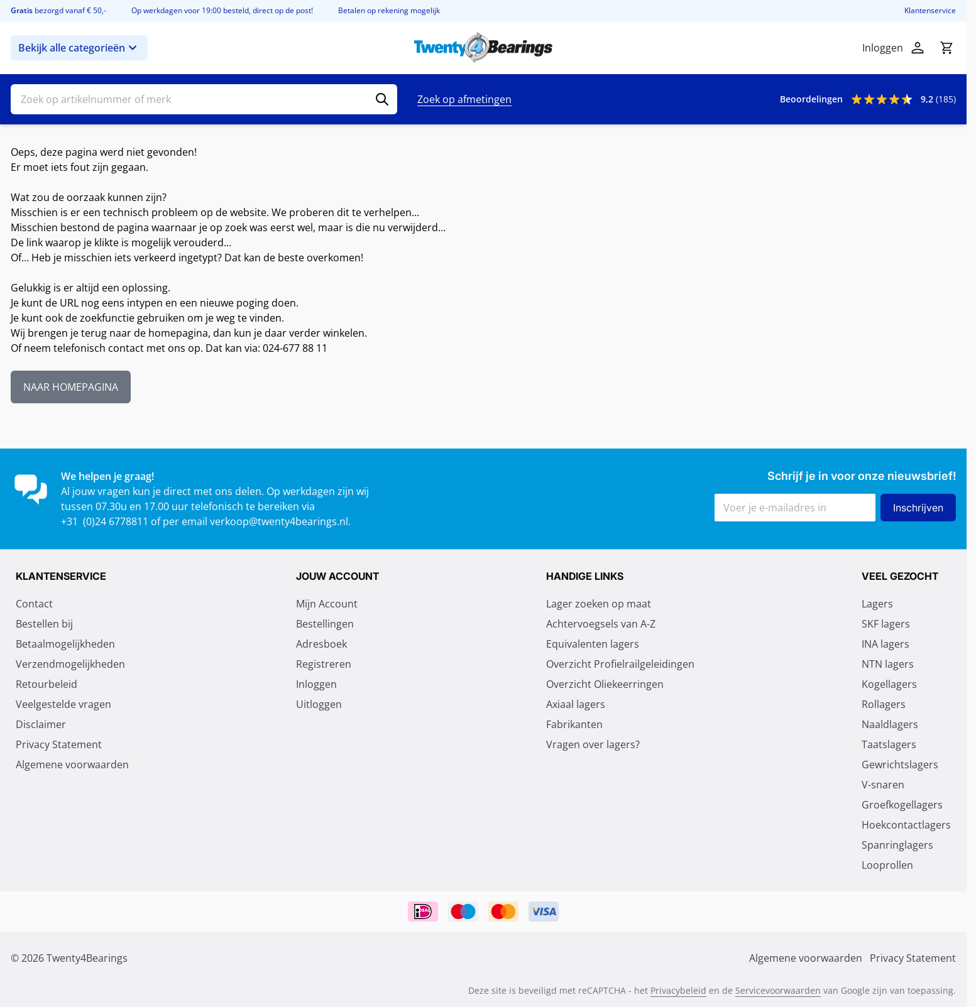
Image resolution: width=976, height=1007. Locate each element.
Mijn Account (327, 603)
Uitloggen (319, 704)
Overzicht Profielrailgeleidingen (620, 664)
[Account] (917, 47)
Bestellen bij (44, 624)
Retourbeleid (46, 684)
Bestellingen (325, 624)
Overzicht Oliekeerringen (605, 684)
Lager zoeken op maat (598, 603)
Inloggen (316, 684)
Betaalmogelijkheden (65, 644)
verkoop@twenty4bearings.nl (279, 521)
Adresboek (321, 644)
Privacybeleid (678, 990)
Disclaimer (41, 724)
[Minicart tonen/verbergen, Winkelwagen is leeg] (946, 47)
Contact (34, 603)
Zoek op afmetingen (464, 99)
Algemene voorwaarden (72, 764)
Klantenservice (930, 10)
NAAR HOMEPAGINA (70, 387)
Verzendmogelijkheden (70, 664)
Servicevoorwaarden (778, 990)
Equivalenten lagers (592, 644)
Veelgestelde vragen (63, 704)
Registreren (323, 664)
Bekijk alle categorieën (79, 47)
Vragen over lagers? (593, 744)
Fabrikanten (574, 724)
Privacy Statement (59, 744)
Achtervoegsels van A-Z (600, 624)
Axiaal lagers (575, 704)
